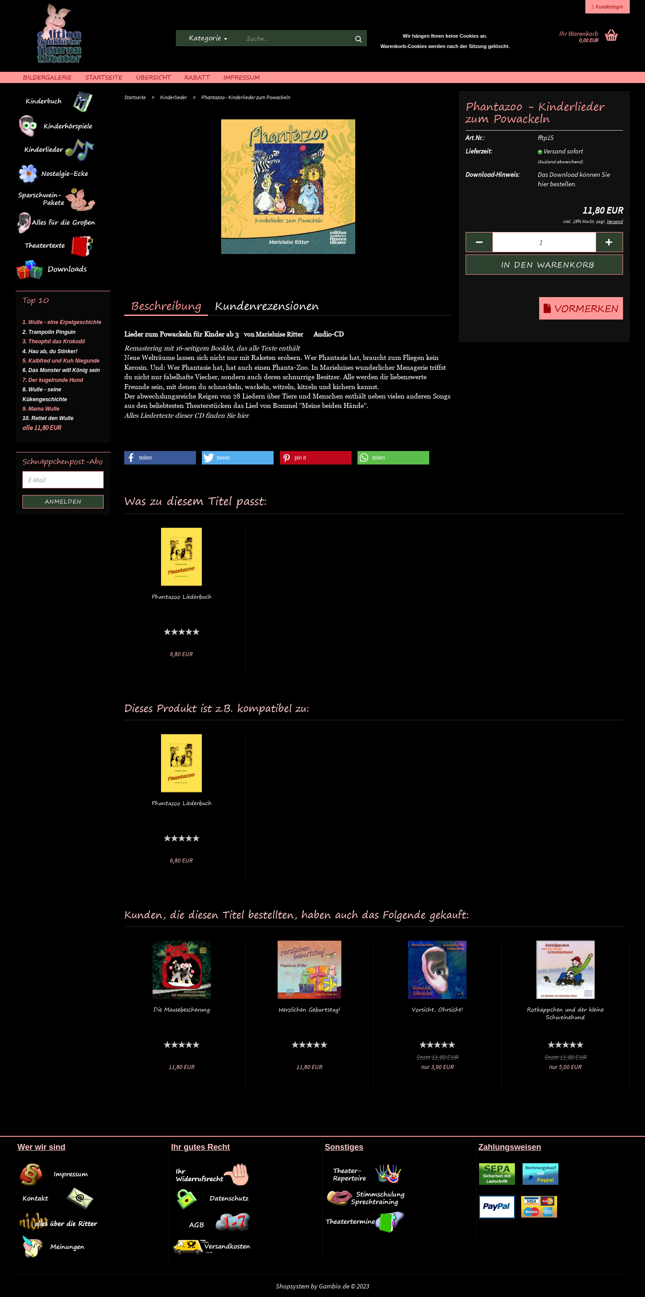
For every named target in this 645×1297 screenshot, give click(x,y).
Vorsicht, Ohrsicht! (437, 1009)
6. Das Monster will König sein (61, 370)
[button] (160, 457)
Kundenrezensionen (267, 305)
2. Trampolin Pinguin (48, 332)
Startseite (103, 77)
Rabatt (197, 77)
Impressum (241, 77)
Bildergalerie (47, 77)
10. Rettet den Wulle (48, 418)
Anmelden (63, 501)
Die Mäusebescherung (181, 1009)
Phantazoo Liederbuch (182, 596)
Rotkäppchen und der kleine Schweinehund (565, 1013)
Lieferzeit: (479, 151)
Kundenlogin (607, 6)
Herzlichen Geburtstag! (309, 1009)
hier (242, 415)
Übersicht (153, 77)
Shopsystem (292, 1286)
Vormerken (581, 308)
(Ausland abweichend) (560, 161)
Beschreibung (166, 305)
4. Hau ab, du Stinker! (50, 351)
